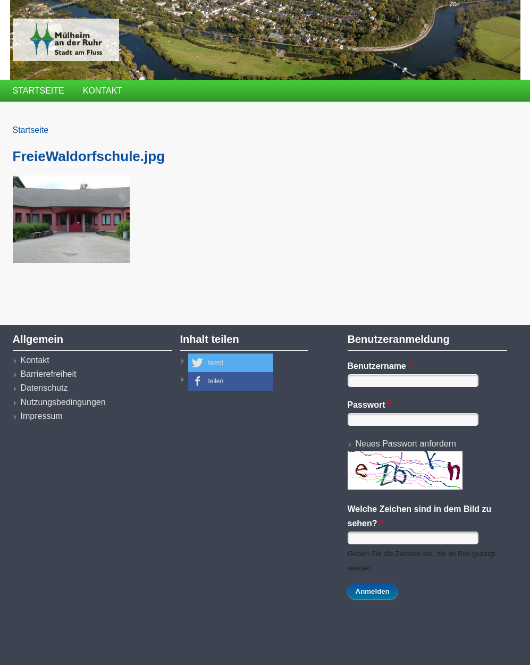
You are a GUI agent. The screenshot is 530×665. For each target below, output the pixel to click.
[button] (230, 362)
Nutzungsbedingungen (63, 402)
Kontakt (102, 90)
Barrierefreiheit (49, 373)
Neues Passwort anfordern (406, 443)
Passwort (369, 404)
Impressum (42, 415)
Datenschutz (44, 387)
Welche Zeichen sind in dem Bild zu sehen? (420, 515)
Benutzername (380, 366)
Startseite (38, 90)
